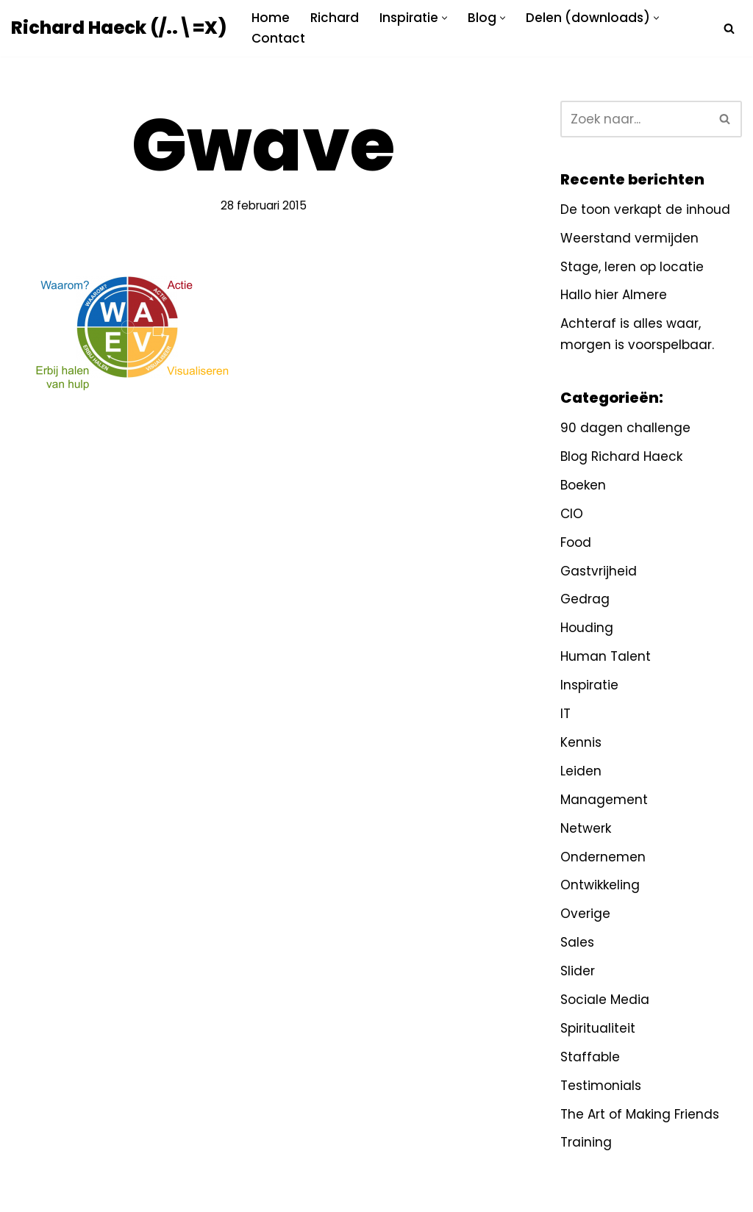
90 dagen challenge (625, 428)
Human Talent (605, 656)
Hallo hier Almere (613, 295)
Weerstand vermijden (629, 238)
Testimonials (600, 1085)
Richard (334, 17)
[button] (444, 18)
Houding (586, 628)
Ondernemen (603, 857)
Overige (585, 913)
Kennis (581, 742)
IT (565, 713)
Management (604, 799)
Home (270, 17)
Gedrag (585, 599)
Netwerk (585, 828)
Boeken (583, 485)
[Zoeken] (729, 28)
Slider (577, 971)
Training (586, 1142)
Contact (278, 38)
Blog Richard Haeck (621, 456)
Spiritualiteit (597, 1028)
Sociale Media (604, 999)
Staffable (590, 1057)
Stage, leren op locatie (632, 267)
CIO (571, 514)
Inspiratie (589, 685)
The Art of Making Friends (639, 1114)
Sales (577, 942)
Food (575, 542)
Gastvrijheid (598, 571)
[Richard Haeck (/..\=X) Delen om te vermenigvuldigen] (118, 28)
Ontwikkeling (600, 885)
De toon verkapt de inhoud (645, 209)
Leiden (581, 771)
